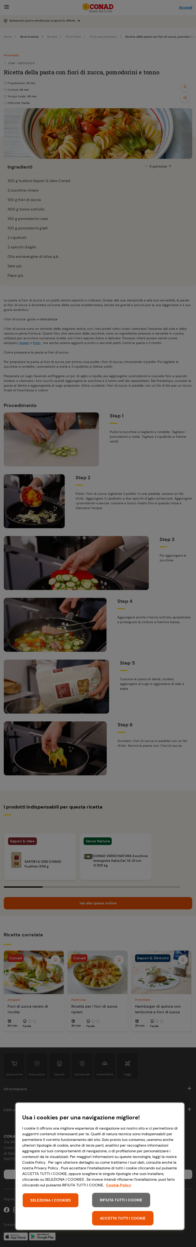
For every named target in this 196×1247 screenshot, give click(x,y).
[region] (100, 1166)
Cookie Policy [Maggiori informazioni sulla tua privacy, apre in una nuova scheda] (118, 1185)
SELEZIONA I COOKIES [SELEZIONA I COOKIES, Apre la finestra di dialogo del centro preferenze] (50, 1200)
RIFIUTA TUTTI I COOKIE (121, 1200)
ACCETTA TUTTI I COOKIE (123, 1218)
